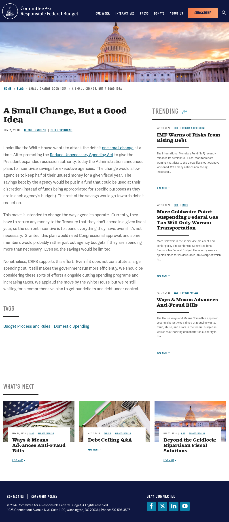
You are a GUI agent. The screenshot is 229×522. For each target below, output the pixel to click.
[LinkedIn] (173, 506)
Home (7, 89)
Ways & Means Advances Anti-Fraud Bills (187, 302)
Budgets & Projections (193, 128)
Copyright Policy (44, 497)
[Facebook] (151, 506)
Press (144, 13)
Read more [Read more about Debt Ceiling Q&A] (93, 449)
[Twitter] (162, 506)
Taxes (185, 205)
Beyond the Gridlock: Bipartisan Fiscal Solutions (189, 445)
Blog (20, 89)
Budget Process (35, 130)
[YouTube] (185, 506)
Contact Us (15, 497)
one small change (118, 147)
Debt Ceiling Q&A (110, 440)
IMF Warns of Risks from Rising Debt (188, 138)
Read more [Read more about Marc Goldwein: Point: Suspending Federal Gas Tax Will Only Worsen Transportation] (162, 275)
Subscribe (202, 13)
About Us (176, 13)
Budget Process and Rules (26, 326)
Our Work (102, 13)
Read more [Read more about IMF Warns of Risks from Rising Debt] (162, 188)
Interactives (125, 13)
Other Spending (61, 130)
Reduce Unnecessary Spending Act (81, 154)
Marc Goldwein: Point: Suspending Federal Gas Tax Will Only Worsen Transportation (187, 220)
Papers (107, 433)
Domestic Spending (71, 326)
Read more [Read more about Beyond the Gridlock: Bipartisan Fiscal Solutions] (168, 460)
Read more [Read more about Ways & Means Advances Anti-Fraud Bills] (162, 352)
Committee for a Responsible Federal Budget (40, 11)
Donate (159, 13)
